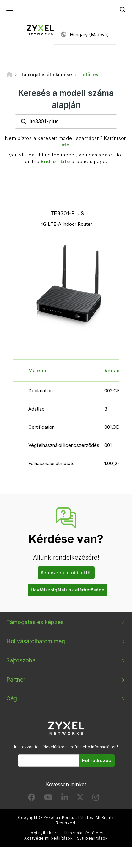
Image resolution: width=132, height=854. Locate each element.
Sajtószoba (21, 660)
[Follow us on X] (80, 798)
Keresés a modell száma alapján (66, 98)
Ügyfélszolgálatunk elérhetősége (67, 589)
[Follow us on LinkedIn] (64, 798)
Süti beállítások (92, 838)
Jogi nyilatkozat (44, 832)
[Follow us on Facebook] (32, 798)
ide (65, 145)
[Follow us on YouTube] (48, 798)
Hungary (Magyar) (89, 35)
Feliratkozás (96, 760)
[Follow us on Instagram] (95, 798)
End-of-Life (55, 161)
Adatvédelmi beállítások (48, 838)
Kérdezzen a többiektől (66, 572)
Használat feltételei (84, 832)
